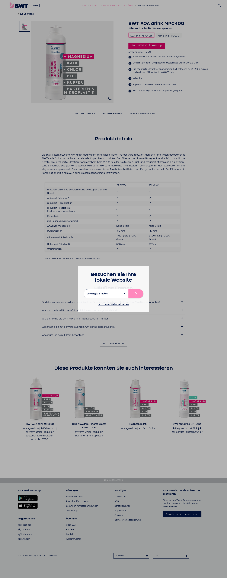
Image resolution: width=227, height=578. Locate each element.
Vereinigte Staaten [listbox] (97, 293)
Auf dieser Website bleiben (113, 304)
